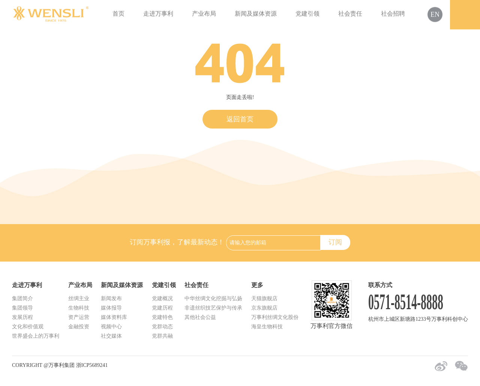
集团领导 (22, 308)
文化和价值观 (28, 326)
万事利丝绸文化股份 (274, 317)
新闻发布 (111, 298)
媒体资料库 (114, 317)
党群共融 (162, 336)
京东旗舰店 (264, 308)
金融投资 (78, 326)
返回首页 (240, 119)
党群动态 (162, 326)
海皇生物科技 (267, 326)
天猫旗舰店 (264, 298)
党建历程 (162, 308)
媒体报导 (111, 308)
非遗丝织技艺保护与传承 (213, 308)
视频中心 (111, 326)
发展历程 (22, 317)
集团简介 (22, 298)
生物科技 (78, 308)
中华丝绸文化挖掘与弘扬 (213, 298)
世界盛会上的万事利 (35, 336)
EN (435, 14)
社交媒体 (111, 336)
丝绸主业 (78, 298)
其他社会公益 (200, 317)
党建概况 (162, 298)
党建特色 (162, 317)
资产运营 (78, 317)
